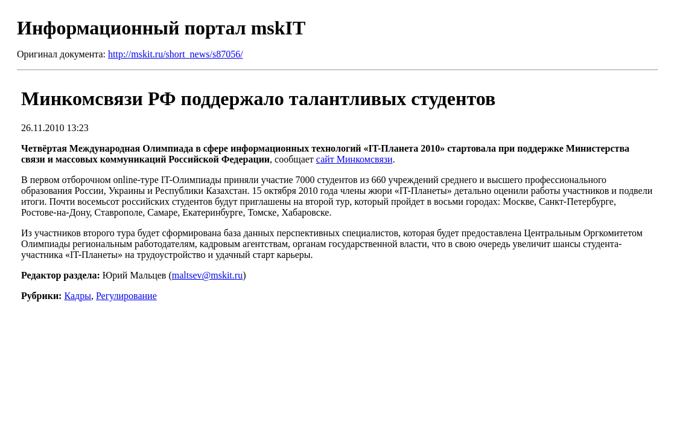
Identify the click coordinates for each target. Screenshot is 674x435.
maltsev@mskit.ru (207, 275)
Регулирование (126, 296)
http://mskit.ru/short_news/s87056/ (175, 54)
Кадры (77, 296)
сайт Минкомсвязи (354, 159)
